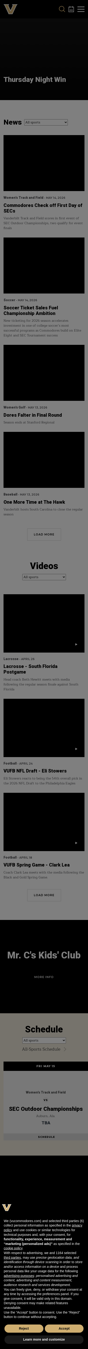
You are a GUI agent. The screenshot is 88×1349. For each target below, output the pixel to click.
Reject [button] (24, 1328)
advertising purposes (19, 1276)
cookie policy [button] (13, 1248)
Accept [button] (64, 1328)
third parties (12, 1257)
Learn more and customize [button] (44, 1339)
